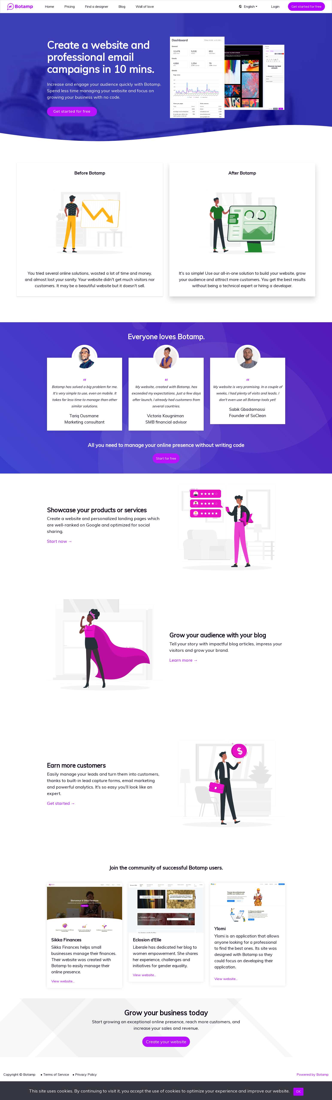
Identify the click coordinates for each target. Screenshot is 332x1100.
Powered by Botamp (313, 1074)
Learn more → (183, 660)
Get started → (61, 803)
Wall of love (145, 6)
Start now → (59, 541)
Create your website (166, 1041)
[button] (248, 6)
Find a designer (96, 6)
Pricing (69, 6)
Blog (121, 6)
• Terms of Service (55, 1074)
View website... (62, 981)
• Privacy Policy (85, 1074)
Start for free (166, 458)
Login (275, 6)
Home (49, 6)
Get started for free (306, 6)
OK (298, 1091)
